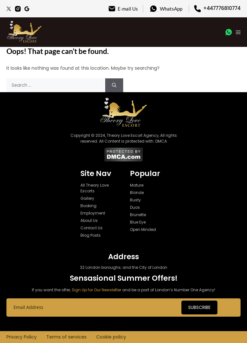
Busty (135, 200)
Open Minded (143, 229)
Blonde (137, 192)
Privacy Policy (21, 337)
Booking (88, 205)
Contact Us (91, 228)
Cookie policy (111, 337)
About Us (89, 220)
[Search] (114, 85)
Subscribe (199, 307)
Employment (92, 213)
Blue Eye (138, 222)
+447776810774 (222, 8)
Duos (135, 207)
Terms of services (66, 337)
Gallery (87, 198)
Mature (136, 185)
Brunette (138, 214)
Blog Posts (90, 235)
